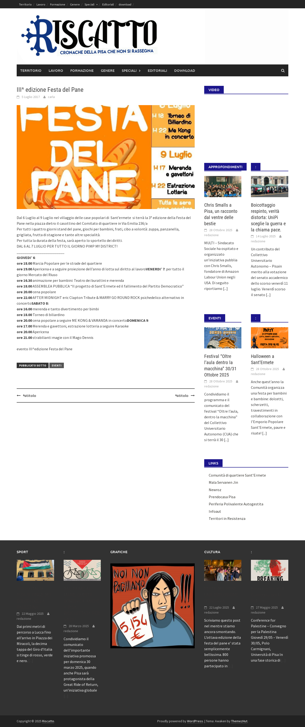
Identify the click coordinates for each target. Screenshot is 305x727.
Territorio (25, 4)
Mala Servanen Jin (223, 482)
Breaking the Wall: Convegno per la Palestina (268, 595)
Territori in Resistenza (227, 518)
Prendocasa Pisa (222, 496)
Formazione (57, 4)
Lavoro (40, 4)
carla (51, 97)
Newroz (215, 489)
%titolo (29, 395)
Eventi (56, 365)
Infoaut (215, 511)
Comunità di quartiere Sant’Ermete (237, 475)
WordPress (195, 721)
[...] (225, 288)
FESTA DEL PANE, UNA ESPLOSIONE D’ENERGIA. (221, 595)
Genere (75, 4)
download (125, 4)
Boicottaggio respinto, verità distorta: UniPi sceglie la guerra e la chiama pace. (268, 217)
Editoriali (108, 4)
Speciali (89, 4)
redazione (211, 235)
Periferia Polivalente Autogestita (236, 504)
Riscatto (48, 721)
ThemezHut (239, 721)
